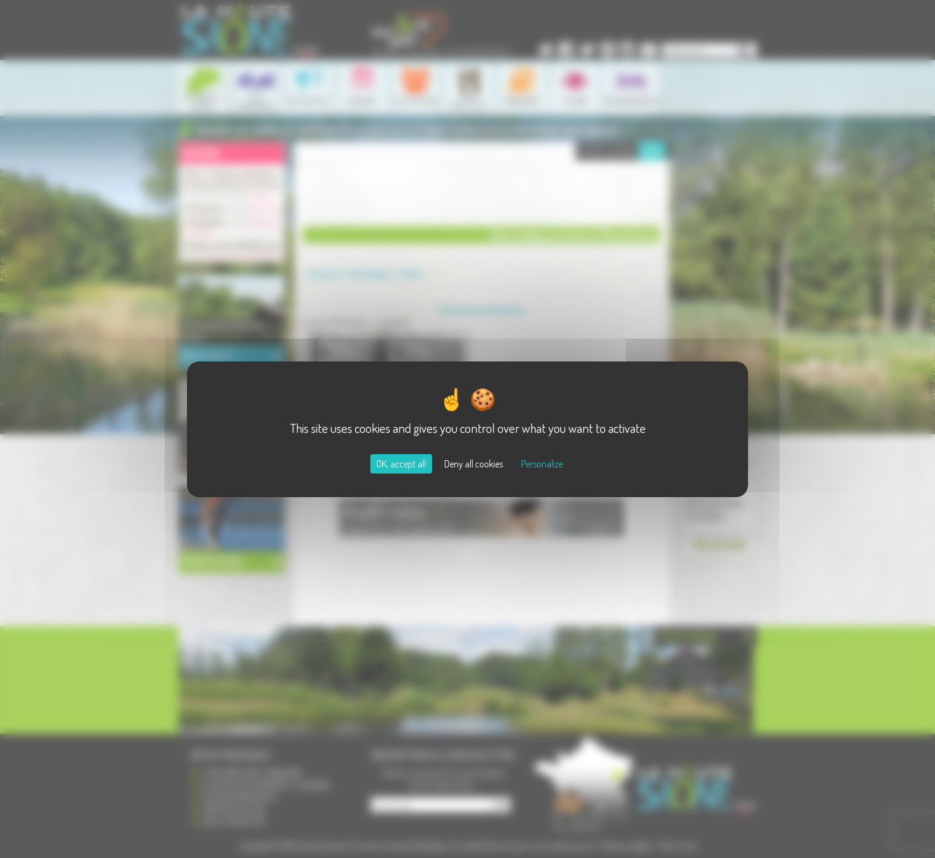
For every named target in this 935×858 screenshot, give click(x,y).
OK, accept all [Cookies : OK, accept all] (401, 464)
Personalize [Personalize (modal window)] (542, 464)
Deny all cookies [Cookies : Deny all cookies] (473, 464)
